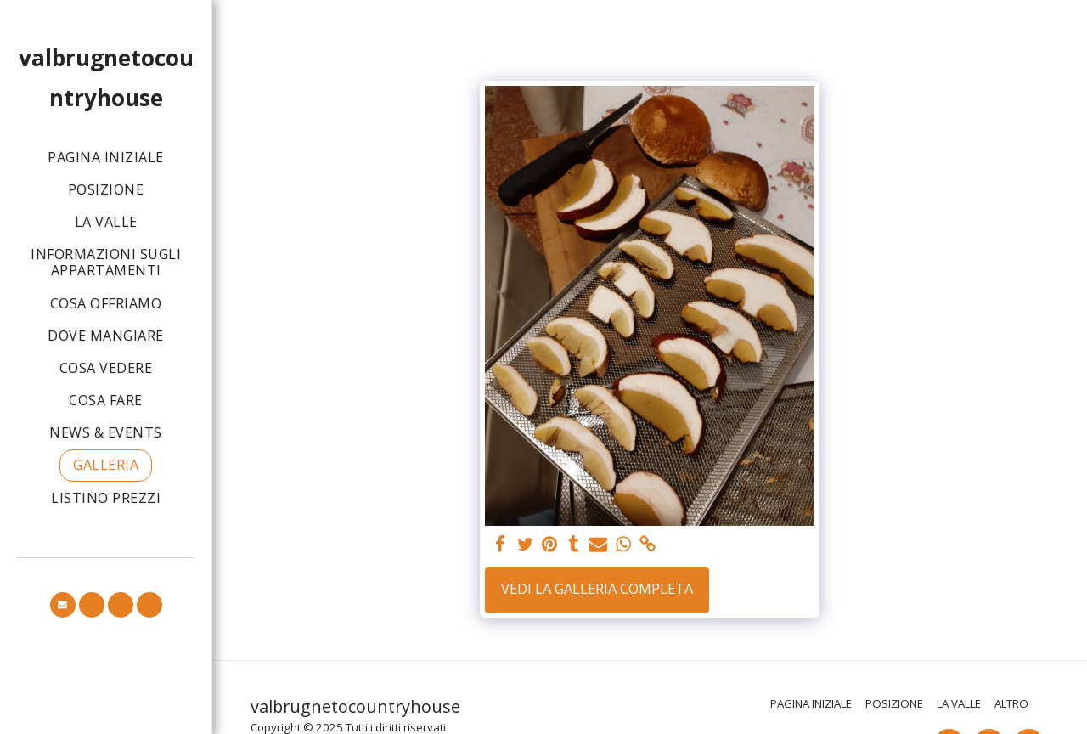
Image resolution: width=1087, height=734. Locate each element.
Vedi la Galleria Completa (597, 588)
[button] (63, 605)
